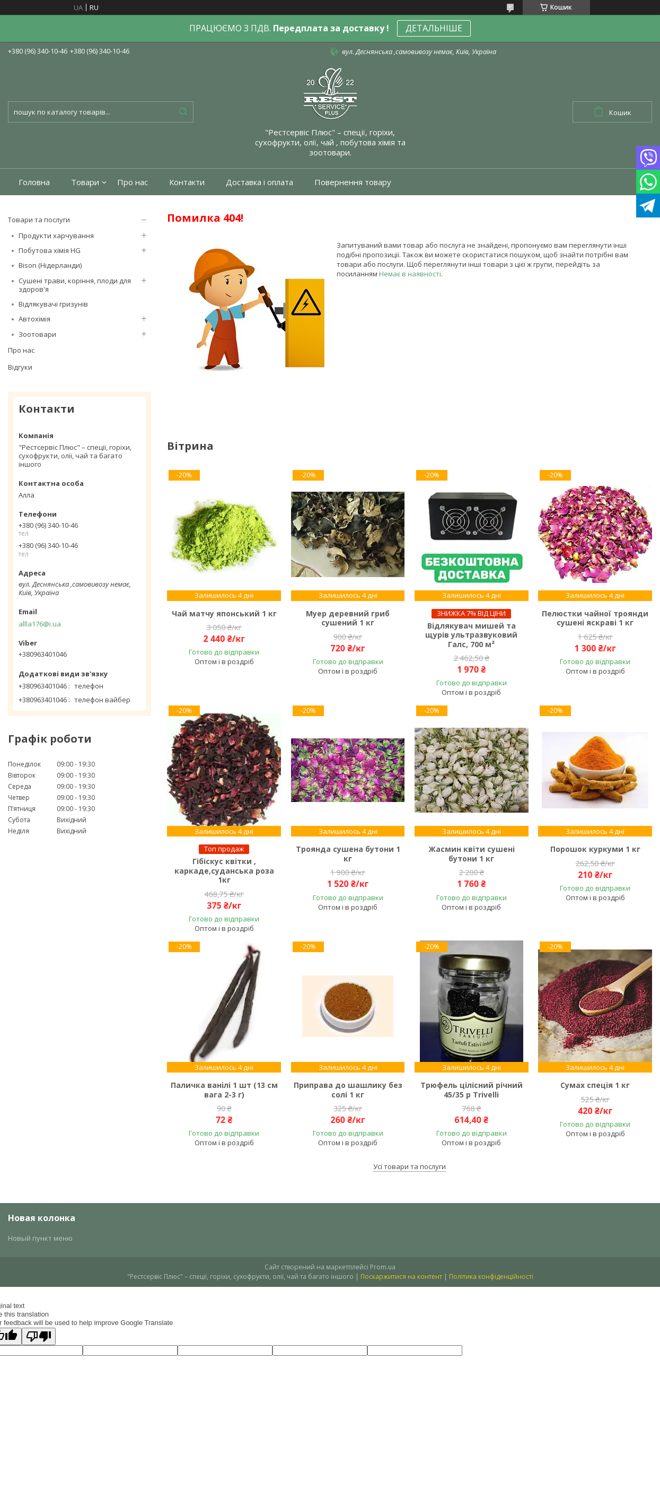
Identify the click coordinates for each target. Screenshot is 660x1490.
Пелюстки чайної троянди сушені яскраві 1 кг (595, 618)
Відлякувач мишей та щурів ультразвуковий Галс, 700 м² (471, 635)
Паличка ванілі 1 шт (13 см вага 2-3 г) (224, 1090)
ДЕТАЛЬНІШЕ (434, 28)
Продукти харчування (56, 235)
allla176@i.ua (40, 624)
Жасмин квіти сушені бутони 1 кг (471, 853)
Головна (34, 182)
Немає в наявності (410, 273)
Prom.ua (382, 1266)
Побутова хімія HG (50, 250)
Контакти (187, 182)
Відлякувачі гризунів (53, 304)
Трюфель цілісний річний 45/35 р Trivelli (471, 1090)
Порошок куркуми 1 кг (595, 849)
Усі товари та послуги (409, 1166)
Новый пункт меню (40, 1238)
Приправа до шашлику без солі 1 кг (348, 1090)
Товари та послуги (39, 219)
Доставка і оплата (259, 182)
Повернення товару (352, 182)
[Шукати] (182, 112)
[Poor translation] (39, 1336)
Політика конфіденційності (491, 1276)
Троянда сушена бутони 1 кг (348, 853)
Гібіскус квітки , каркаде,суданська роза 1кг (224, 871)
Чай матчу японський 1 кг (224, 613)
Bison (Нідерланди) (50, 265)
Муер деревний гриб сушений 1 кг (348, 618)
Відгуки (20, 367)
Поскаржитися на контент (401, 1276)
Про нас (132, 182)
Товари (85, 182)
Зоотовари (37, 334)
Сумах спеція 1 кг (595, 1085)
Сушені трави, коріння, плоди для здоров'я (75, 285)
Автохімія (34, 319)
